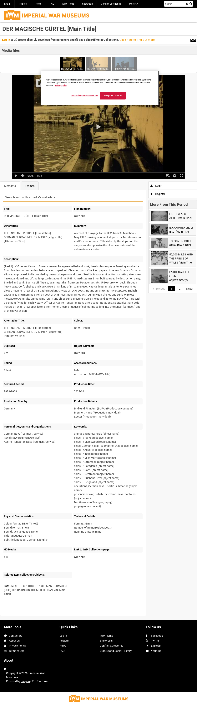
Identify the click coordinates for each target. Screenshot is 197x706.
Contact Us (15, 635)
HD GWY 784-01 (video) (72, 68)
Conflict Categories (111, 3)
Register (23, 3)
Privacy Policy (17, 645)
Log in (7, 3)
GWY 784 (79, 557)
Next (190, 288)
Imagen (25, 681)
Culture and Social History (116, 651)
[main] (98, 321)
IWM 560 (9, 586)
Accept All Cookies (113, 95)
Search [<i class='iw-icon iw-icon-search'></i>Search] (190, 3)
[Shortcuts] (193, 40)
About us (14, 640)
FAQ (52, 3)
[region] (100, 88)
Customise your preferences (84, 95)
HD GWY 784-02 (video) (98, 68)
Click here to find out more (137, 39)
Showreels (87, 3)
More (131, 3)
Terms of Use (16, 651)
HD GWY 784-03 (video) (125, 68)
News (38, 3)
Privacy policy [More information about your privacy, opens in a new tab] (61, 85)
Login (156, 185)
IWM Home (68, 3)
